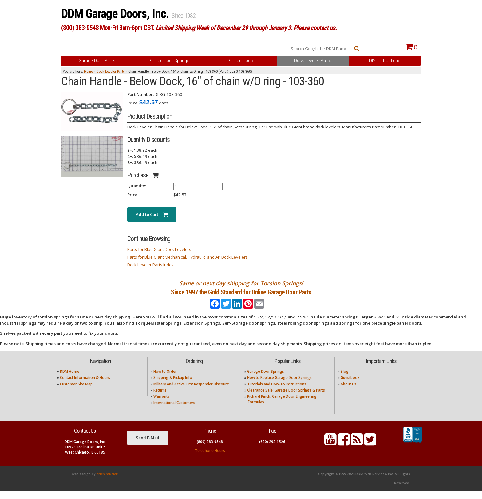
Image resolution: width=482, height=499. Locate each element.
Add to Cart (152, 214)
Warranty (161, 404)
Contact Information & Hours (85, 386)
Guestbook (350, 386)
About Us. (349, 392)
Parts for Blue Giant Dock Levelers (159, 249)
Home (88, 71)
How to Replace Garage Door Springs (279, 386)
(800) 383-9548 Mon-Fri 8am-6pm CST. (199, 28)
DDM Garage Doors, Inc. (116, 13)
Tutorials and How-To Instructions (276, 392)
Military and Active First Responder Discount (191, 392)
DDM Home (69, 379)
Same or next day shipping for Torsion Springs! (241, 283)
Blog (345, 379)
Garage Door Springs (265, 379)
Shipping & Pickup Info (172, 386)
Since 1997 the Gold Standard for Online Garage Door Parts (241, 296)
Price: (132, 103)
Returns (160, 398)
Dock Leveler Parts (111, 71)
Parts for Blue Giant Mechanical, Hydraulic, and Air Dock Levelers (187, 257)
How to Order (165, 379)
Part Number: (140, 94)
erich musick (107, 482)
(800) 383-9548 (210, 449)
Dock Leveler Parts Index (150, 264)
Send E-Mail (147, 446)
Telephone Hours (210, 458)
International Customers (174, 411)
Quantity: (136, 186)
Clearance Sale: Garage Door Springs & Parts (286, 398)
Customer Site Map (76, 392)
